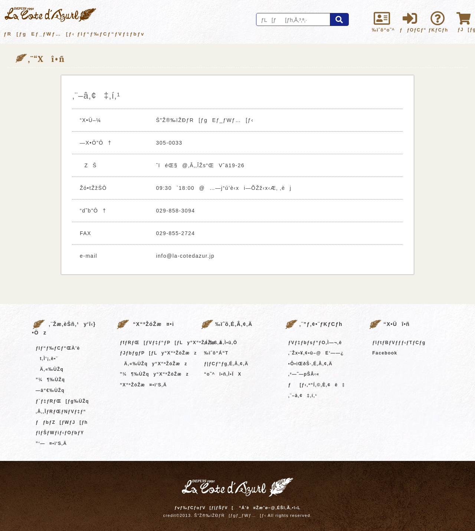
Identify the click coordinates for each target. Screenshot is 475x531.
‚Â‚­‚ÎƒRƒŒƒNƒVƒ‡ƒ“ (61, 411)
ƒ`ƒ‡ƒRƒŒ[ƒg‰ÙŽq (62, 401)
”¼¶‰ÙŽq (50, 379)
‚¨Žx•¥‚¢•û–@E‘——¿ (316, 353)
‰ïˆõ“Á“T (216, 353)
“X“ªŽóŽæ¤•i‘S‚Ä (143, 384)
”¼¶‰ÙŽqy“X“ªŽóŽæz (154, 374)
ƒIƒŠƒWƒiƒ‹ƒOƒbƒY (60, 432)
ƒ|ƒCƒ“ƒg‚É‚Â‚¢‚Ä (226, 363)
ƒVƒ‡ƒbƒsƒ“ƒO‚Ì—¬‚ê (315, 342)
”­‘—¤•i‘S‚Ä (51, 443)
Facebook (384, 353)
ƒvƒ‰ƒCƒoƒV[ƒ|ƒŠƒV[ (203, 507)
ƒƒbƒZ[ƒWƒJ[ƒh (62, 422)
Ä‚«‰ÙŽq (49, 369)
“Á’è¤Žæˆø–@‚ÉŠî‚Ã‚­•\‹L (270, 507)
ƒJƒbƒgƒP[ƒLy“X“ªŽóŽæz (158, 353)
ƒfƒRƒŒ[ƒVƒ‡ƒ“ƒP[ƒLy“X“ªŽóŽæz (171, 342)
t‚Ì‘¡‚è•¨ (47, 358)
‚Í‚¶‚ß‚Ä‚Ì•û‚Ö (221, 342)
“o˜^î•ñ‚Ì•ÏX (223, 374)
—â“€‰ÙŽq (50, 390)
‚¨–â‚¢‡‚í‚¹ (302, 395)
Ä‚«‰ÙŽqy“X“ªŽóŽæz (153, 363)
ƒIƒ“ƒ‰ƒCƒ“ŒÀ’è (58, 348)
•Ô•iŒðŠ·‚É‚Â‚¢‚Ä (310, 363)
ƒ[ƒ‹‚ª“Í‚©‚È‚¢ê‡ (316, 384)
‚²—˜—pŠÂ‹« (304, 374)
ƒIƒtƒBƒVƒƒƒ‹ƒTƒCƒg (398, 342)
